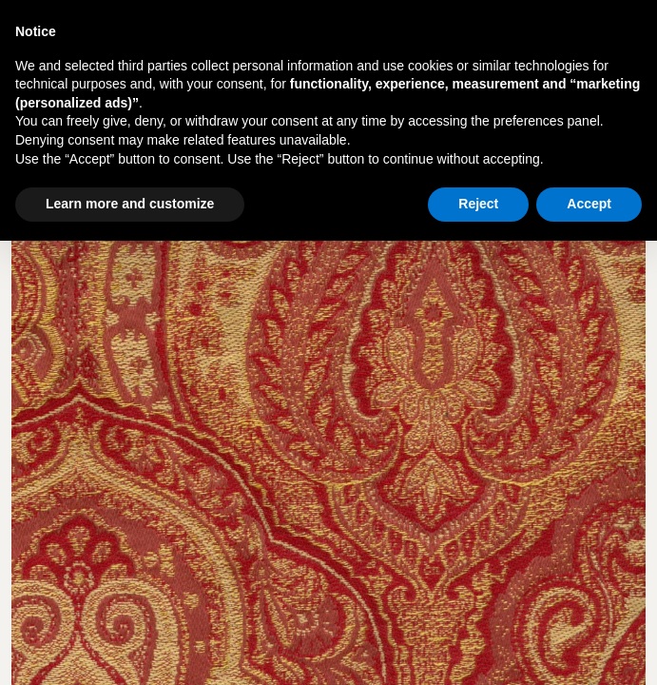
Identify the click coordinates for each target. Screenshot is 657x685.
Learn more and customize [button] (130, 203)
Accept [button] (589, 203)
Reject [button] (478, 203)
